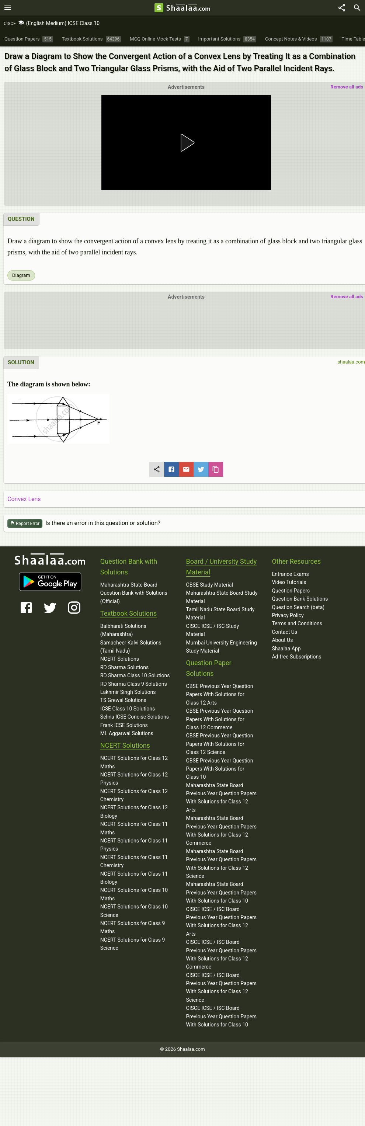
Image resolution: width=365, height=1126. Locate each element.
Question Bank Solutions (300, 599)
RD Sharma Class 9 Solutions (133, 684)
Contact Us (284, 632)
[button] (186, 142)
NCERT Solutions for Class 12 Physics (134, 779)
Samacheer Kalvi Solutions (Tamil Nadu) (130, 647)
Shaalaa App (286, 648)
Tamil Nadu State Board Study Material (220, 614)
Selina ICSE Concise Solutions (134, 717)
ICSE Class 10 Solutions (127, 709)
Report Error (24, 523)
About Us (282, 640)
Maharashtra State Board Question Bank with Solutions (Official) (133, 593)
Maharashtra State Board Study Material (222, 597)
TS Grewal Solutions (123, 700)
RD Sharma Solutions (124, 667)
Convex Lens (24, 499)
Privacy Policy (287, 615)
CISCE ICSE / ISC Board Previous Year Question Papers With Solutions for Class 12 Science (221, 987)
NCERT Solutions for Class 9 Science (132, 944)
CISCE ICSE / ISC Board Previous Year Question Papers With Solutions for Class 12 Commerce (221, 954)
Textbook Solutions (128, 613)
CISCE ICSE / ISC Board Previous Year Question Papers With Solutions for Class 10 (221, 1016)
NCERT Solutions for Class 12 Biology (134, 811)
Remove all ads (346, 87)
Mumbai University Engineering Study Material (221, 647)
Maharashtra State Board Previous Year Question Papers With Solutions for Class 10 (221, 892)
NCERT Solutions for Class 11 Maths (134, 828)
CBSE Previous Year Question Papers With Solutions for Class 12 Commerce (219, 719)
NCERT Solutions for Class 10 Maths (134, 894)
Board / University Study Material (221, 566)
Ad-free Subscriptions (296, 657)
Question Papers (291, 591)
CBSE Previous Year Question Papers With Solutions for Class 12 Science (219, 744)
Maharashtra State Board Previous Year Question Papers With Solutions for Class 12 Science (221, 863)
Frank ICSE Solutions (124, 725)
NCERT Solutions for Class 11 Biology (134, 878)
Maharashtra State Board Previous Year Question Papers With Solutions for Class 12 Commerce (221, 830)
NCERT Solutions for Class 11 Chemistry (134, 861)
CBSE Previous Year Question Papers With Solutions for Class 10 (219, 769)
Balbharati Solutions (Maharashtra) (123, 630)
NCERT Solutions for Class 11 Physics (134, 845)
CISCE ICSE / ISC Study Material (212, 630)
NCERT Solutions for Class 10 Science (134, 911)
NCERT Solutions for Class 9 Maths (132, 927)
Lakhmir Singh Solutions (128, 692)
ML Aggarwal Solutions (126, 733)
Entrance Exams (290, 574)
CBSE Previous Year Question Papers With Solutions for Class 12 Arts (219, 694)
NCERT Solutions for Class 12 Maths (134, 762)
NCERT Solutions (119, 659)
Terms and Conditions (297, 623)
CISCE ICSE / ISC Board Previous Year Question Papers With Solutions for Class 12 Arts (221, 921)
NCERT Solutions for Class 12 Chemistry (134, 795)
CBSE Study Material (209, 585)
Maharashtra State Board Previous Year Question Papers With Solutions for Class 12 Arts (221, 797)
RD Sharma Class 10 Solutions (135, 675)
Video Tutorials (289, 582)
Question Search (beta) (298, 607)
